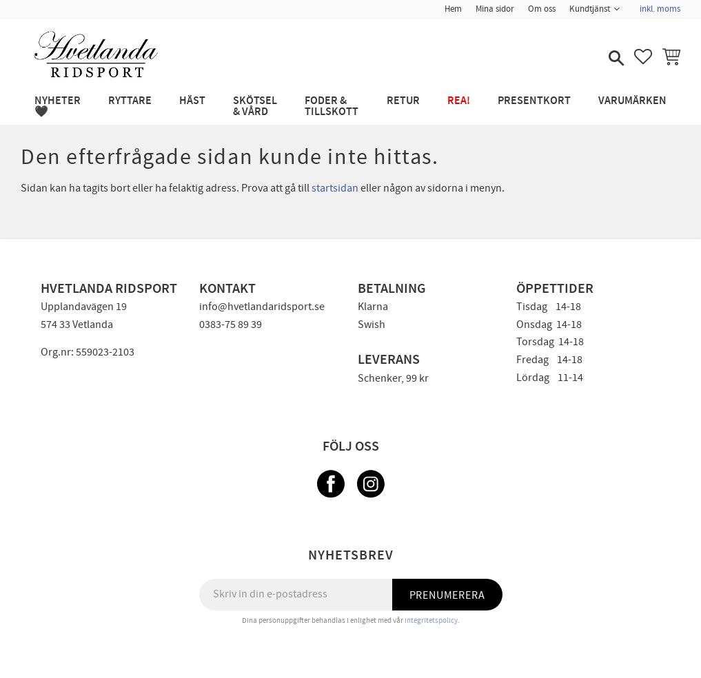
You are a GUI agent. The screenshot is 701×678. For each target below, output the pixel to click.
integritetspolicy (431, 620)
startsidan (335, 188)
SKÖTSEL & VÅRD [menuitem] (255, 106)
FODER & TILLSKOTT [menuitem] (331, 106)
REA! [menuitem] (458, 101)
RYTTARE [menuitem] (130, 101)
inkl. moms (660, 8)
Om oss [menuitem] (542, 8)
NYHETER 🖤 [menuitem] (57, 106)
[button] (615, 59)
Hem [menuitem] (453, 8)
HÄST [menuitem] (192, 101)
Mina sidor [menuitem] (495, 8)
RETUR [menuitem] (403, 101)
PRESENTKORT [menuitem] (534, 101)
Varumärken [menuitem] (632, 101)
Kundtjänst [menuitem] (589, 8)
